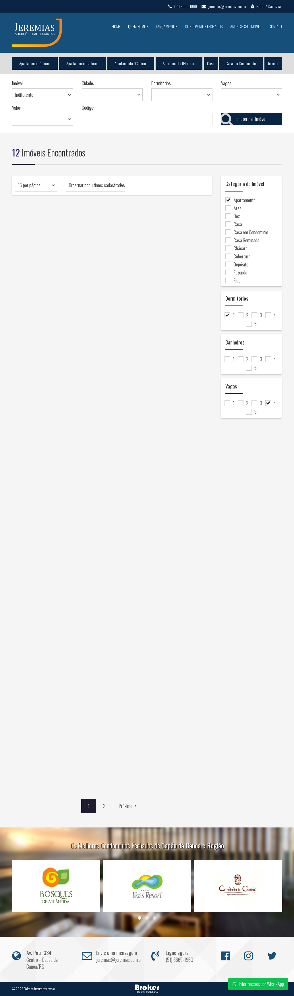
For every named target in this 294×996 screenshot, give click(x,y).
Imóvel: (18, 83)
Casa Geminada (242, 240)
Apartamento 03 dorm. (131, 63)
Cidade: (88, 83)
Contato (275, 26)
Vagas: (226, 83)
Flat (232, 280)
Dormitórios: (161, 83)
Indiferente (24, 94)
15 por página (29, 185)
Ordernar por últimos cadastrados (97, 185)
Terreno (273, 63)
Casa (210, 63)
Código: (88, 107)
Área (233, 208)
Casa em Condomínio (241, 63)
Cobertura (237, 256)
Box (232, 216)
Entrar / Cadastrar (266, 6)
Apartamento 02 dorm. (82, 63)
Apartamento (240, 200)
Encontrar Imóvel (243, 119)
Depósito (236, 264)
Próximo (127, 805)
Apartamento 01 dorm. (35, 63)
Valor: (16, 107)
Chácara (236, 248)
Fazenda (236, 272)
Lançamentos (166, 26)
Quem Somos (138, 26)
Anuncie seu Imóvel (245, 26)
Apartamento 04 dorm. (179, 63)
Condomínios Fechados (204, 26)
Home (116, 26)
